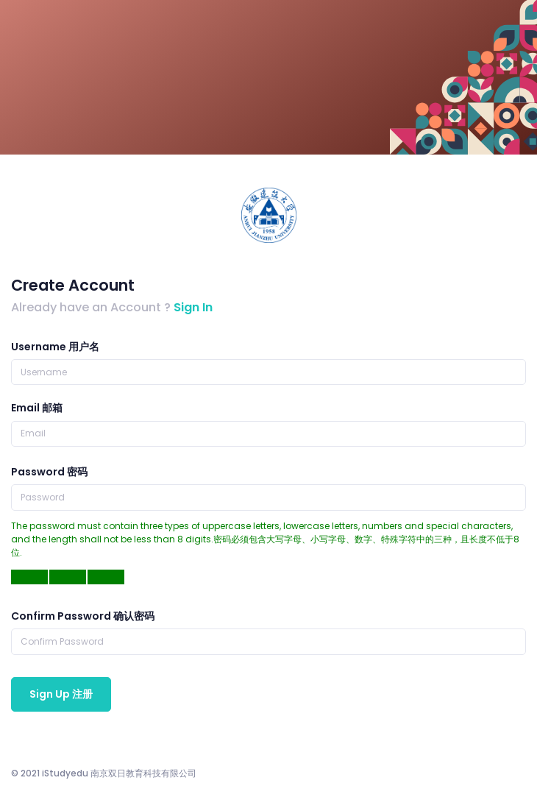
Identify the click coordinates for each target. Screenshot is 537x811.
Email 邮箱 (37, 407)
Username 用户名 (55, 346)
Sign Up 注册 (61, 694)
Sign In (193, 307)
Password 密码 (49, 471)
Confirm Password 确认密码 (82, 616)
